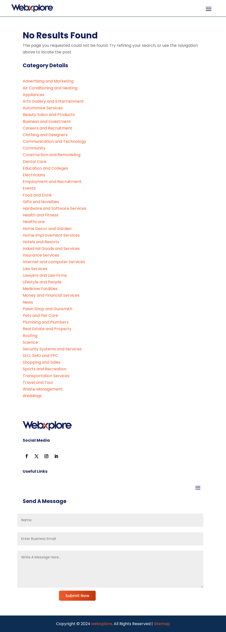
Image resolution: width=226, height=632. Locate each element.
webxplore (101, 624)
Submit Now (77, 596)
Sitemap (162, 624)
